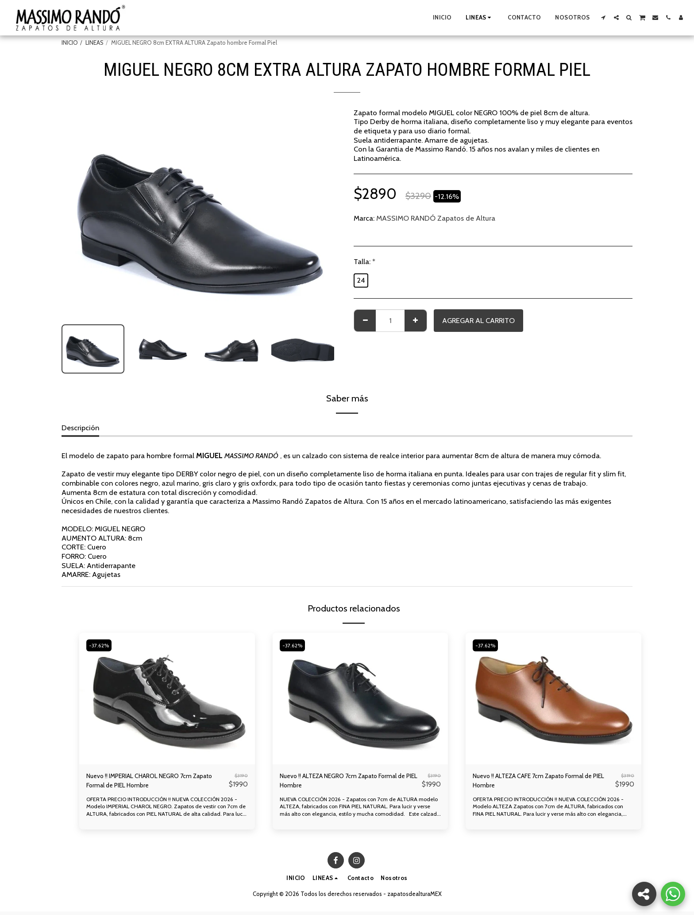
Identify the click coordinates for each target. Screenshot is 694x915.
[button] (603, 17)
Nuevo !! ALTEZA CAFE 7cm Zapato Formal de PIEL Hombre (540, 782)
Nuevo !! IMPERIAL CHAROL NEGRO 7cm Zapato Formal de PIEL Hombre (149, 782)
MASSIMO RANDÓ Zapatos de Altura (435, 218)
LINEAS (94, 42)
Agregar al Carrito (478, 320)
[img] (167, 698)
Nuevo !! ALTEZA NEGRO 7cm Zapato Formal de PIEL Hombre (339, 782)
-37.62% (101, 645)
